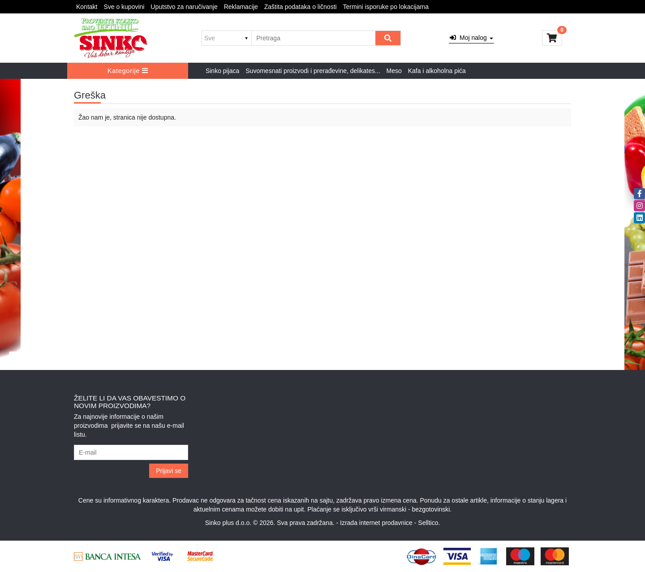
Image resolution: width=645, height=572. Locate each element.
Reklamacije (241, 6)
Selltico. (429, 522)
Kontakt (86, 6)
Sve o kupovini (123, 6)
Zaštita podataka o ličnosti (300, 6)
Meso (394, 70)
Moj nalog (471, 37)
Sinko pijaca (223, 70)
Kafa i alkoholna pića (437, 70)
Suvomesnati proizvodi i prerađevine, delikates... (312, 70)
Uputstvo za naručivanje (183, 6)
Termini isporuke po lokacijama (386, 6)
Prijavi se (168, 470)
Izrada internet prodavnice (376, 522)
